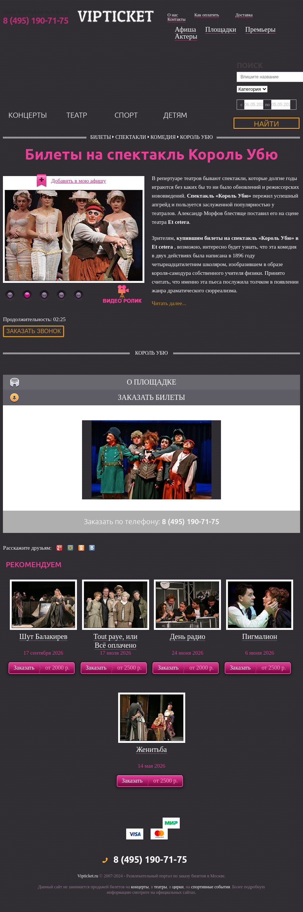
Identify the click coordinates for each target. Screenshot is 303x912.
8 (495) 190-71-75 (36, 21)
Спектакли (130, 154)
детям (175, 132)
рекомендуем (34, 581)
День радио (187, 653)
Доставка (244, 14)
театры (160, 903)
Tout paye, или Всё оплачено (115, 657)
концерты (27, 132)
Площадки (220, 29)
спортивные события (210, 903)
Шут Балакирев (43, 653)
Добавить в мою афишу (78, 197)
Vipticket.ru (87, 892)
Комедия (163, 154)
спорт (126, 132)
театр (76, 132)
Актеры (186, 36)
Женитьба (151, 766)
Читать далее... (169, 320)
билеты (100, 154)
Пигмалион (259, 653)
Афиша (185, 29)
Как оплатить (206, 14)
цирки (177, 903)
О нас (172, 14)
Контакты (176, 19)
